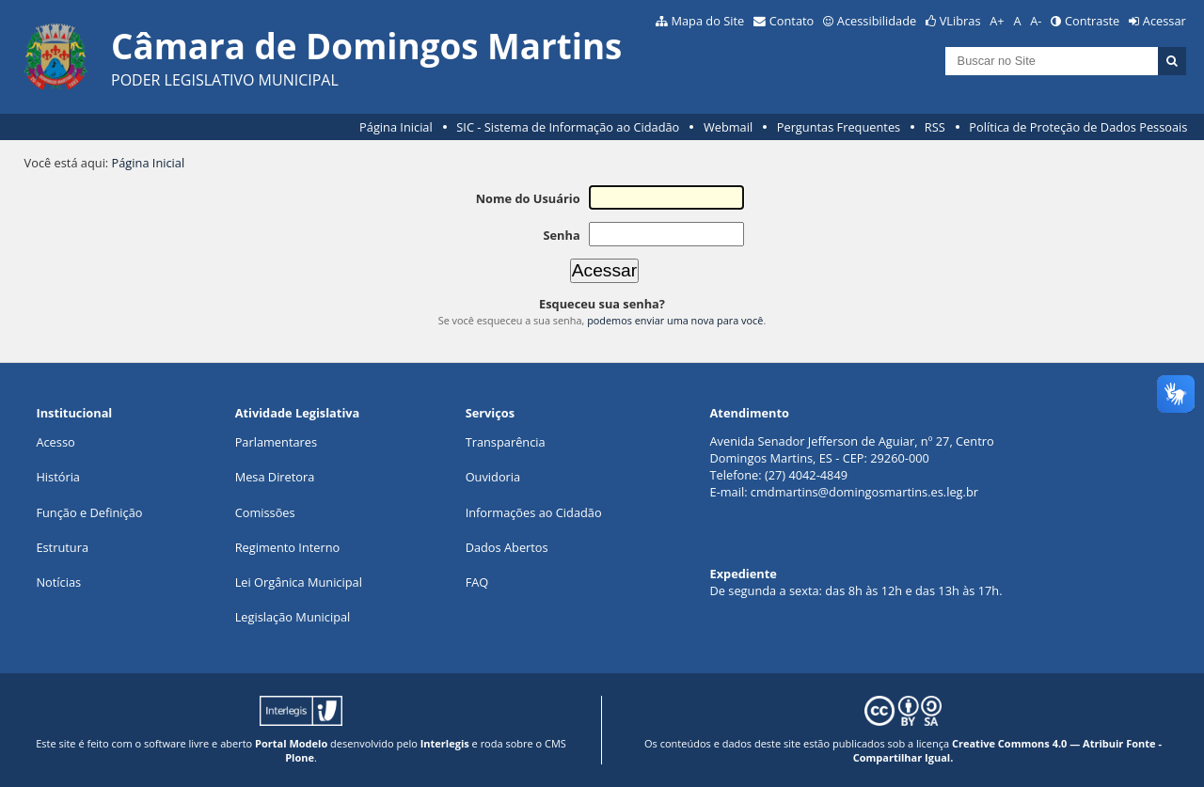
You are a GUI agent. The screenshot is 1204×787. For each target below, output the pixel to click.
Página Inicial (396, 126)
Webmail (728, 126)
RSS (935, 126)
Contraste (1092, 20)
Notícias (58, 582)
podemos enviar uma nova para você (675, 320)
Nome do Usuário (528, 198)
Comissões (265, 512)
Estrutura (62, 547)
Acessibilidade (876, 20)
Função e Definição (89, 512)
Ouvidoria (493, 476)
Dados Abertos (507, 547)
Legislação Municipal (293, 616)
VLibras (960, 20)
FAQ (477, 582)
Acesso (55, 441)
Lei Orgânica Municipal (298, 582)
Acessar (1164, 20)
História (58, 476)
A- (1035, 20)
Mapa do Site (707, 20)
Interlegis (444, 743)
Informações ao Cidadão (534, 512)
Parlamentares (276, 441)
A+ (997, 20)
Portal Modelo (291, 743)
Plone (299, 757)
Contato (792, 20)
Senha (561, 235)
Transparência (506, 441)
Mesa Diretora (275, 476)
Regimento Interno (288, 547)
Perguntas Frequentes (838, 126)
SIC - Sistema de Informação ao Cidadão (567, 126)
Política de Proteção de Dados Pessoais (1078, 126)
